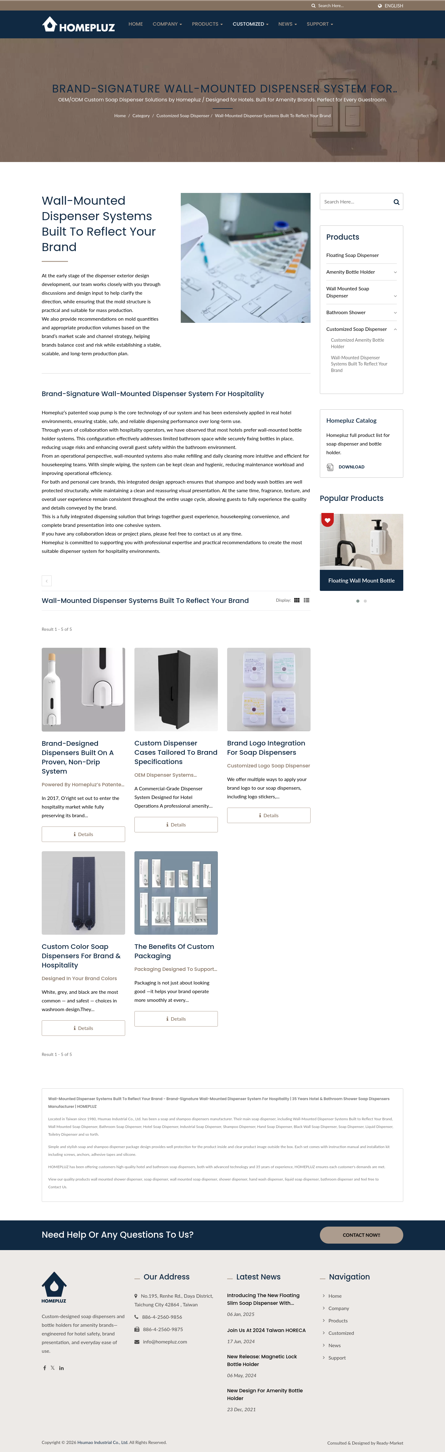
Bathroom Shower (346, 312)
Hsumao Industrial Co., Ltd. (102, 1441)
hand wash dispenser (266, 1179)
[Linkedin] (61, 1367)
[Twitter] (52, 1367)
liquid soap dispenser (302, 1179)
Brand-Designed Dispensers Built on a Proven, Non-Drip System (78, 757)
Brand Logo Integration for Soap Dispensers (266, 748)
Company (167, 24)
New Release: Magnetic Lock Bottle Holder (262, 1360)
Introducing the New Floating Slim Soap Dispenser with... (263, 1299)
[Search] (345, 6)
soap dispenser (156, 1179)
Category (141, 115)
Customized (251, 24)
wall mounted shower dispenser (116, 1179)
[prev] (47, 580)
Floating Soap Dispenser (352, 255)
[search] (313, 6)
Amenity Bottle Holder (350, 272)
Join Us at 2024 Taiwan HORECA (266, 1330)
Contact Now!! (361, 1235)
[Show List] (307, 600)
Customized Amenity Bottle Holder (357, 343)
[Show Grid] (297, 600)
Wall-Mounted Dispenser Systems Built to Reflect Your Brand (273, 115)
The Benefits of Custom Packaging (174, 951)
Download (345, 467)
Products (207, 24)
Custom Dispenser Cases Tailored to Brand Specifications (176, 753)
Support (320, 24)
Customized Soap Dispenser (182, 115)
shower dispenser (233, 1179)
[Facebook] (44, 1367)
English (394, 5)
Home (136, 24)
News (287, 24)
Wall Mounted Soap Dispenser (347, 291)
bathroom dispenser (337, 1179)
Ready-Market (389, 1442)
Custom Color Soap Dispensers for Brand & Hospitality (81, 956)
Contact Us (57, 1187)
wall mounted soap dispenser (193, 1179)
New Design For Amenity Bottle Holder (265, 1394)
